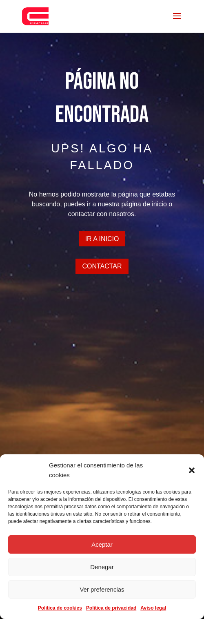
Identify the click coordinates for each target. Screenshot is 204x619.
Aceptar (102, 544)
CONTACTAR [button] (102, 266)
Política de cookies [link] (60, 608)
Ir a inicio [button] (102, 238)
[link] (35, 15)
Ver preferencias (102, 589)
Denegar (102, 566)
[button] (192, 470)
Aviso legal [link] (153, 608)
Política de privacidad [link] (111, 608)
